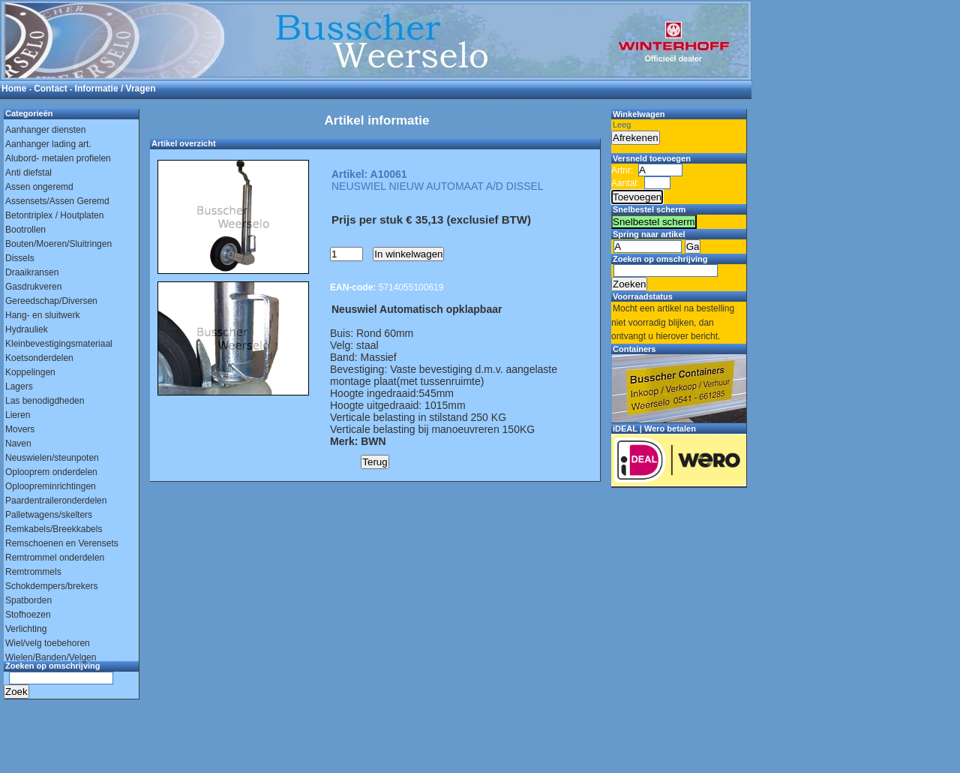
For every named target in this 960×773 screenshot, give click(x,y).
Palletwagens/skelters (48, 515)
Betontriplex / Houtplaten (54, 215)
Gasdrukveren (33, 286)
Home (14, 88)
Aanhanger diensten (45, 130)
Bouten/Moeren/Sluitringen (58, 244)
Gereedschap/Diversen (51, 301)
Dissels (19, 258)
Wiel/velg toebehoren (47, 643)
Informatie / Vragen (115, 88)
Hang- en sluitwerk (42, 315)
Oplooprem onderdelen (51, 472)
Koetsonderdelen (39, 358)
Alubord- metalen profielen (58, 158)
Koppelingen (30, 372)
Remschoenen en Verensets (61, 543)
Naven (18, 443)
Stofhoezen (28, 614)
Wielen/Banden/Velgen (50, 657)
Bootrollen (25, 229)
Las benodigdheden (44, 401)
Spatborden (28, 600)
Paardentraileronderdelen (55, 500)
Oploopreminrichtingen (50, 486)
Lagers (19, 386)
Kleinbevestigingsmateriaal (58, 343)
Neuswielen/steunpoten (52, 458)
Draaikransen (31, 272)
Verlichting (25, 629)
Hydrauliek (26, 329)
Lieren (17, 415)
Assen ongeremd (39, 187)
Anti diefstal (28, 172)
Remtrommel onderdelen (54, 557)
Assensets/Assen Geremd (57, 201)
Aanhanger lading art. (48, 144)
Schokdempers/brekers (51, 586)
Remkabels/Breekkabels (53, 529)
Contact (51, 88)
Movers (19, 429)
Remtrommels (33, 572)
